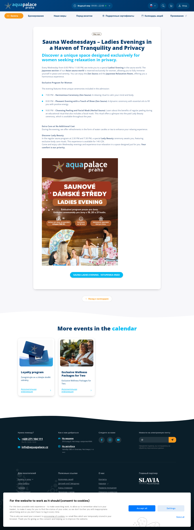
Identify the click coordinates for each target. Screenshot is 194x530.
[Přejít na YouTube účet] (118, 440)
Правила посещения (107, 487)
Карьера (104, 483)
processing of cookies (54, 516)
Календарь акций (65, 479)
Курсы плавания (65, 487)
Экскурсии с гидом (66, 492)
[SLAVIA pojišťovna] (149, 481)
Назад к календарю (97, 298)
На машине (66, 438)
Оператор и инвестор (108, 492)
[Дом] (20, 5)
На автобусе (66, 446)
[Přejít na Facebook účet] (102, 440)
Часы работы (23, 483)
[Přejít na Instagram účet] (110, 440)
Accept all (142, 508)
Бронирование (24, 492)
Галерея (21, 487)
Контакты (103, 479)
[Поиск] (163, 6)
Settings (171, 508)
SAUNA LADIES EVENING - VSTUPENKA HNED (96, 274)
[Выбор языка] (153, 6)
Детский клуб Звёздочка (68, 483)
